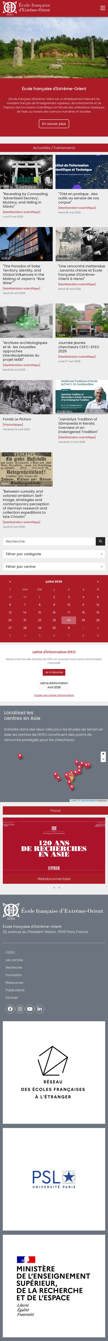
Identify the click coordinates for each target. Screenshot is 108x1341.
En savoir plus (54, 123)
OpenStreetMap (88, 800)
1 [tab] (49, 888)
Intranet (12, 997)
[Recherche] (49, 541)
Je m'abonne (54, 672)
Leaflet (74, 800)
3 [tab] (59, 888)
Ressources (14, 982)
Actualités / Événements (54, 147)
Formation (14, 975)
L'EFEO (10, 952)
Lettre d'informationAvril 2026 (54, 685)
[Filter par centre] (54, 566)
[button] (72, 779)
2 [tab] (54, 888)
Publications (15, 990)
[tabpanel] (54, 851)
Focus (55, 810)
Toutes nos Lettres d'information (54, 695)
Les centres (14, 960)
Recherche (14, 967)
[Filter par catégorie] (54, 554)
